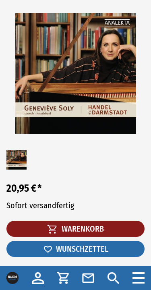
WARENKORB (75, 229)
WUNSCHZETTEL (75, 249)
